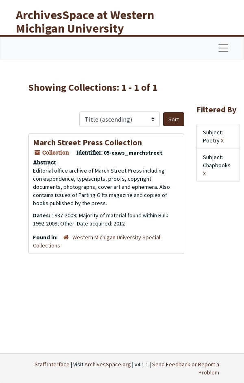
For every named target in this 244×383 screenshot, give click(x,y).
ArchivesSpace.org (108, 364)
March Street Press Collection (87, 142)
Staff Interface (52, 364)
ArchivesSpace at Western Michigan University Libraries (85, 28)
